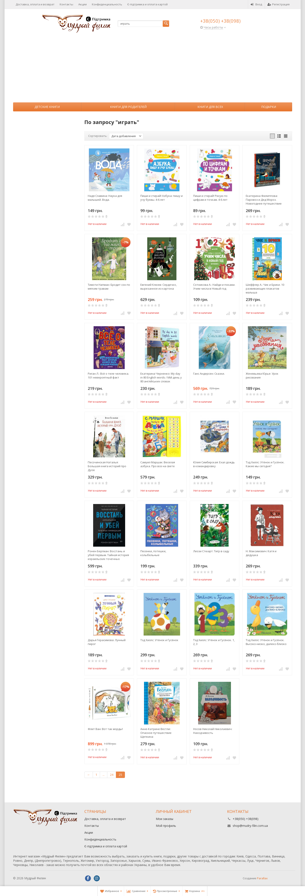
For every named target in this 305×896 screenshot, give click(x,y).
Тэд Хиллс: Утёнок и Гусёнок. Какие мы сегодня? (265, 464)
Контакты (66, 4)
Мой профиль (166, 826)
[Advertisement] (152, 70)
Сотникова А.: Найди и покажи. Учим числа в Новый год (214, 286)
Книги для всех (210, 107)
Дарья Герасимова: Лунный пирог (107, 642)
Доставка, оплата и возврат (35, 4)
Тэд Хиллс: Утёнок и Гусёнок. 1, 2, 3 (214, 642)
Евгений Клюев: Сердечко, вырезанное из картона (158, 286)
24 (111, 775)
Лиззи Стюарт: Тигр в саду (211, 551)
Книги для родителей (128, 107)
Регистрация (278, 4)
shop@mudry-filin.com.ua (250, 826)
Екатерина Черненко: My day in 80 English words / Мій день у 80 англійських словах (161, 377)
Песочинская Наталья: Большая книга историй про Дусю (107, 466)
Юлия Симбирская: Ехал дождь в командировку (214, 464)
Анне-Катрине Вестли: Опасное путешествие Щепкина (155, 733)
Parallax (262, 878)
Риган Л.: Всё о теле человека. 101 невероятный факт (108, 375)
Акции (82, 4)
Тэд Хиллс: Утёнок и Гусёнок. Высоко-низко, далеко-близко (266, 642)
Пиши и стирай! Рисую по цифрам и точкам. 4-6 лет (210, 198)
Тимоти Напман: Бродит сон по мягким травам (109, 286)
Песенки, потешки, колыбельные (153, 553)
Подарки (268, 107)
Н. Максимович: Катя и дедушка (261, 553)
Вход (256, 4)
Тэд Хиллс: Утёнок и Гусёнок (159, 640)
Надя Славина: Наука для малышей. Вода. (105, 198)
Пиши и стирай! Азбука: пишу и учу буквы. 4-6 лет (161, 198)
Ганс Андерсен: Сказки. (209, 373)
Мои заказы (164, 819)
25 (120, 775)
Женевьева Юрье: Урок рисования (262, 375)
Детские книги (47, 107)
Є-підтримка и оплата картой (147, 4)
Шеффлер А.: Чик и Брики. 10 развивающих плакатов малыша (265, 288)
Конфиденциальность (107, 4)
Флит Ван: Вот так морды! (105, 729)
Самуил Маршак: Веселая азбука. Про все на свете (157, 464)
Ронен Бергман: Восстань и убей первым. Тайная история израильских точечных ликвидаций (108, 555)
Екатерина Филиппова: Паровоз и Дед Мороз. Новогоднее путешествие (264, 199)
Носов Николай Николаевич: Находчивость (212, 731)
